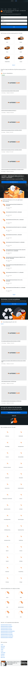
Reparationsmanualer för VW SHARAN (7, 637)
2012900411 (3, 654)
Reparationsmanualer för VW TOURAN (7, 634)
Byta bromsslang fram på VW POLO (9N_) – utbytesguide (15, 219)
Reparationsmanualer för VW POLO (6, 627)
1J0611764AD (3, 652)
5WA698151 (3, 647)
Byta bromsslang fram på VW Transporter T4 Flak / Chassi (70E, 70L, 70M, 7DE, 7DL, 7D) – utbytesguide (15, 250)
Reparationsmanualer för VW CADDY (6, 629)
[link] (14, 84)
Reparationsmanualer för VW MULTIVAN (7, 635)
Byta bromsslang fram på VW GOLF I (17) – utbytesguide (14, 272)
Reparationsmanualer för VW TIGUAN (6, 632)
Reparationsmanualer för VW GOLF (6, 624)
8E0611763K (3, 657)
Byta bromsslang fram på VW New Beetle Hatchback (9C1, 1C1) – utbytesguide (16, 265)
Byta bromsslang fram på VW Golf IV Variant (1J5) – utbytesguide (16, 227)
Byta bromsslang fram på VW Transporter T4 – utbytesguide (15, 242)
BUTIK (12, 0)
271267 (2, 644)
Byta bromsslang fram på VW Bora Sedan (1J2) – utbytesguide (15, 287)
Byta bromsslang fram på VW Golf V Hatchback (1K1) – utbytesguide (14, 205)
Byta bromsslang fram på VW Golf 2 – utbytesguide (14, 234)
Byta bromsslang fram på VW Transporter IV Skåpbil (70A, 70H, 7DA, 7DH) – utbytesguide (15, 258)
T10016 (2, 649)
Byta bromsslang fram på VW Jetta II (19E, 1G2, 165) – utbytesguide (14, 280)
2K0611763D (3, 646)
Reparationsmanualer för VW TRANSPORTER (8, 631)
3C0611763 (2, 655)
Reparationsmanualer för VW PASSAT (6, 626)
